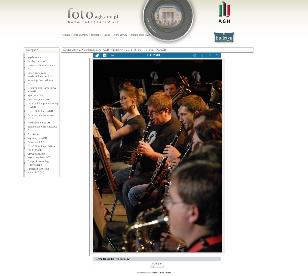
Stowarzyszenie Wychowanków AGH (40, 155)
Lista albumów (80, 34)
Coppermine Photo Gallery (159, 273)
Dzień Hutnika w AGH (40, 111)
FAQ (147, 34)
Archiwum (34, 134)
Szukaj (107, 34)
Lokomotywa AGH (38, 99)
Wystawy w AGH (37, 138)
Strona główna (120, 34)
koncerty (118, 49)
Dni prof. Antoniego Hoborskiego (39, 163)
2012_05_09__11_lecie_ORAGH (146, 49)
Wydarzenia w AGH (39, 122)
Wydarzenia (34, 57)
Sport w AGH (35, 95)
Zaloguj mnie (137, 34)
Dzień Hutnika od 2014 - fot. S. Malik (41, 148)
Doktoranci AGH (37, 142)
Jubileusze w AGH (38, 61)
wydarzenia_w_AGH (96, 49)
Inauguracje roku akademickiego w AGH (41, 74)
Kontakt (66, 34)
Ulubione (96, 34)
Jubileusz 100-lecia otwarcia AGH (38, 170)
